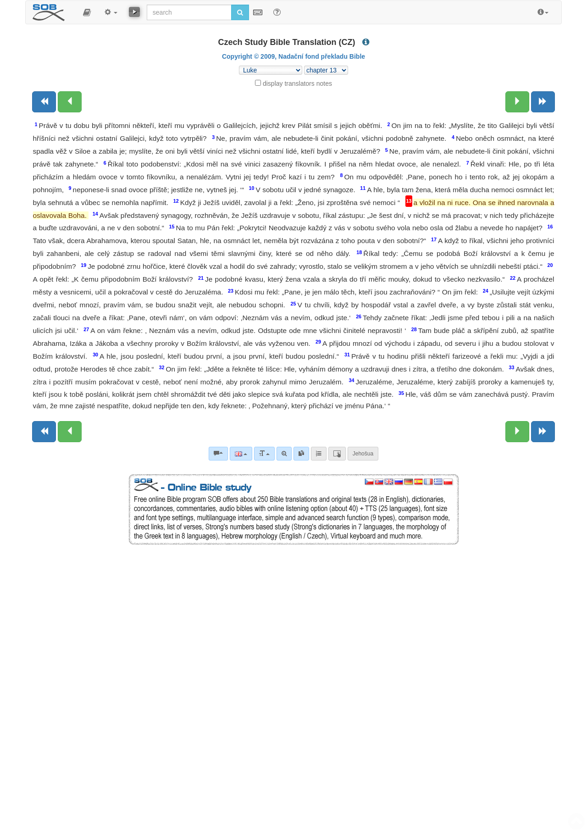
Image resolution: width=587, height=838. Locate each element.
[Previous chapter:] (70, 101)
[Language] (241, 454)
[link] (301, 454)
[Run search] (240, 12)
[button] (87, 12)
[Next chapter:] (517, 101)
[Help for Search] (277, 12)
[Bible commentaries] (218, 454)
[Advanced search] (284, 454)
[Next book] (543, 101)
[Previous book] (44, 101)
